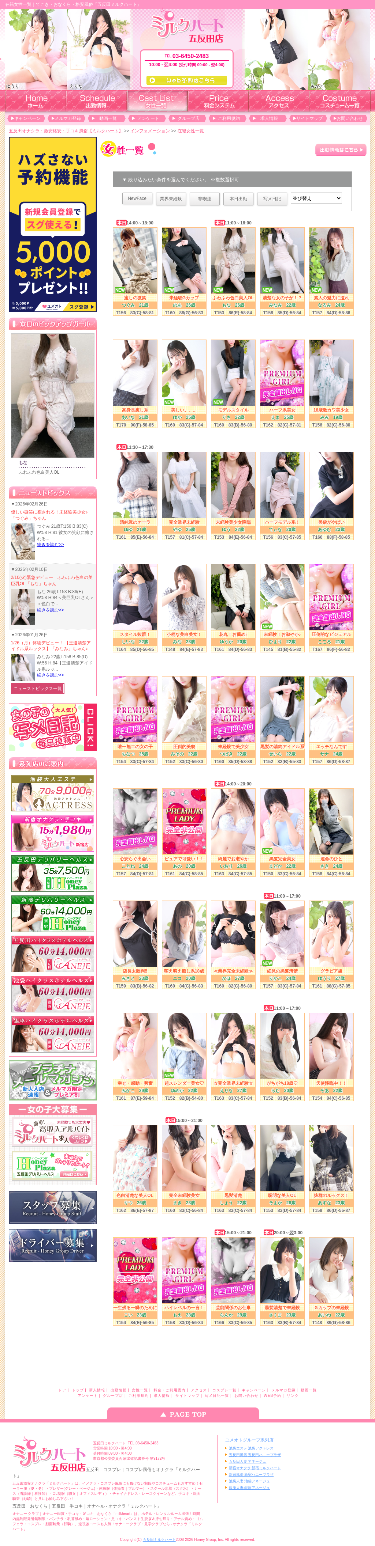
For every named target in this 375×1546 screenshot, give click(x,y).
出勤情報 (119, 1390)
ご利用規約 (229, 118)
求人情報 (269, 118)
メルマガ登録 (68, 118)
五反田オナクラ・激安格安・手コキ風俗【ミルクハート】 (66, 130)
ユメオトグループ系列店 (249, 1440)
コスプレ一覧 (224, 1390)
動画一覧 (108, 118)
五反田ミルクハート (159, 1540)
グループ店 (189, 118)
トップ (78, 1390)
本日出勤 (238, 198)
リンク (293, 1396)
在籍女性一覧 (191, 130)
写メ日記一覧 (217, 1396)
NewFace (137, 198)
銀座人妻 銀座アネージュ (249, 1488)
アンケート (148, 118)
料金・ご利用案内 (169, 1390)
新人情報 (97, 1390)
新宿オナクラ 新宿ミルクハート (255, 1468)
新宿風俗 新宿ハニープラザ (251, 1475)
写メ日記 (272, 198)
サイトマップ (309, 118)
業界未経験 (171, 198)
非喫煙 (204, 198)
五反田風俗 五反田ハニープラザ (255, 1455)
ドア (62, 1390)
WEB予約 (272, 1396)
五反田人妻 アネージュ (248, 1461)
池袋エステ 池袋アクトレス (251, 1448)
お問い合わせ (350, 118)
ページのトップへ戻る (187, 1413)
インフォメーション (150, 130)
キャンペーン (27, 118)
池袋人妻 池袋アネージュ (249, 1481)
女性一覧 (140, 1390)
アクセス (199, 1390)
